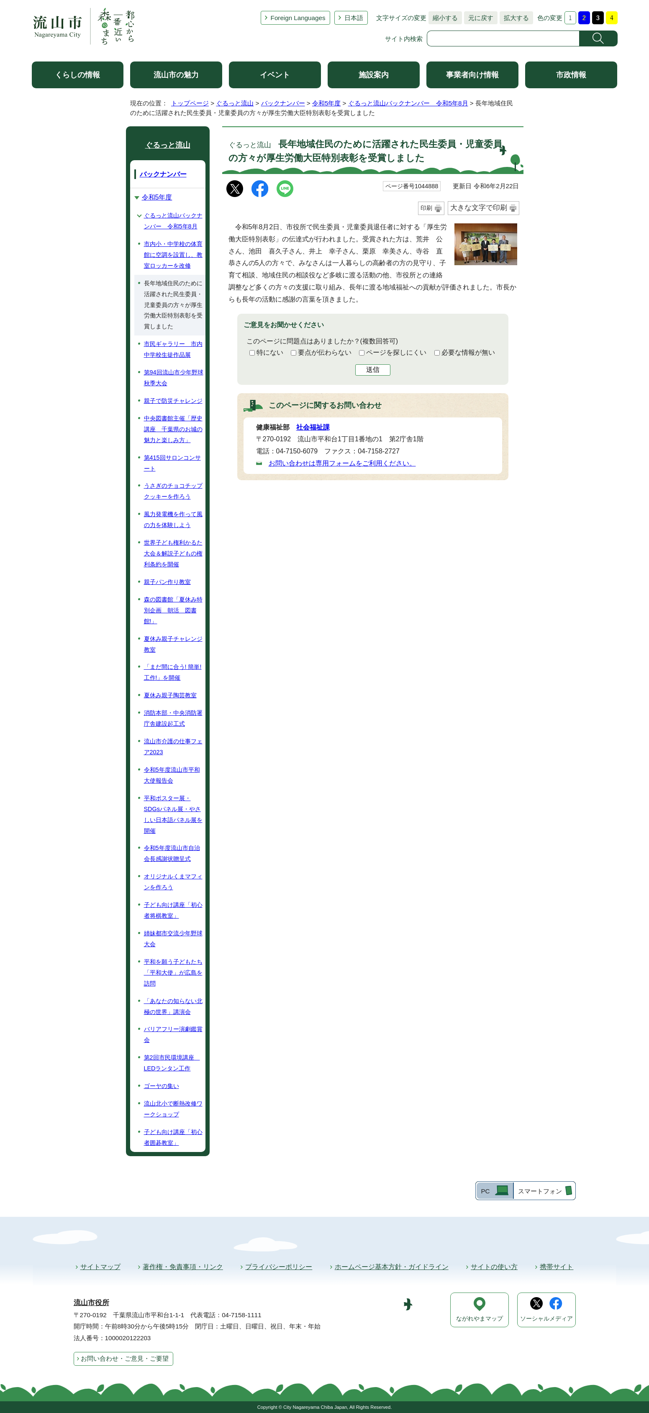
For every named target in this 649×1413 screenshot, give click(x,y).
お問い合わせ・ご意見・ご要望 (125, 1358)
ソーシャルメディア (546, 1319)
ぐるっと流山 (235, 103)
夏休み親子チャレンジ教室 (173, 644)
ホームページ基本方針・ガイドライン (392, 1266)
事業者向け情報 (472, 75)
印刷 (426, 208)
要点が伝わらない (324, 352)
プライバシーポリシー (278, 1266)
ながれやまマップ (479, 1319)
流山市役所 (91, 1303)
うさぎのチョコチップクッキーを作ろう (173, 491)
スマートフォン (540, 1191)
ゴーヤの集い (161, 1086)
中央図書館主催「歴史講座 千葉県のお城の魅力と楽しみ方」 (173, 429)
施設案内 (374, 75)
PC (485, 1191)
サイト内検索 (404, 39)
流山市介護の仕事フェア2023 (173, 746)
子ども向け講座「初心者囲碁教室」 (173, 1137)
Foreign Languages (298, 17)
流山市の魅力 (176, 75)
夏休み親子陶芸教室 (170, 695)
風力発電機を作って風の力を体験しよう (173, 519)
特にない (270, 352)
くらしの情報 (77, 75)
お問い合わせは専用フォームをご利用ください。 (342, 463)
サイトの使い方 (494, 1266)
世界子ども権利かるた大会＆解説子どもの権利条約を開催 (173, 553)
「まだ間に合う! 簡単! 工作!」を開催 (173, 672)
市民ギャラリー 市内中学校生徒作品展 (173, 349)
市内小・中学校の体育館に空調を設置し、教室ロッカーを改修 (173, 255)
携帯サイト (556, 1266)
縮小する (443, 17)
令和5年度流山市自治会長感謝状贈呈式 (172, 853)
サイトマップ (100, 1266)
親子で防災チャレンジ (173, 400)
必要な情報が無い (468, 352)
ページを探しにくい (396, 352)
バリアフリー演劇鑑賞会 (173, 1034)
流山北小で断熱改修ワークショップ (173, 1109)
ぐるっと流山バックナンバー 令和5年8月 (408, 103)
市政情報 (571, 75)
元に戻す (478, 17)
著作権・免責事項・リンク (183, 1266)
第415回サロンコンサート (172, 463)
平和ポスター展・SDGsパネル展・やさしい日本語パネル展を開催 (173, 814)
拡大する (514, 17)
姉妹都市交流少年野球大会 (173, 938)
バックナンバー (283, 103)
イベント (275, 75)
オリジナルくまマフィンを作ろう (173, 882)
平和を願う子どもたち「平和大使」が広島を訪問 (173, 972)
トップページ (190, 103)
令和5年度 (326, 103)
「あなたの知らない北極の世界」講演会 (173, 1006)
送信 (373, 369)
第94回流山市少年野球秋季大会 (173, 378)
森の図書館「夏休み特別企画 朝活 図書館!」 (173, 610)
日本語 (353, 17)
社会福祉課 (313, 427)
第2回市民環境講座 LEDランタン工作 (172, 1063)
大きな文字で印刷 (478, 208)
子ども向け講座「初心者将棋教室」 (173, 910)
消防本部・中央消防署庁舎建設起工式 (173, 718)
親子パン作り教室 (167, 582)
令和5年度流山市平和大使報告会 (172, 775)
